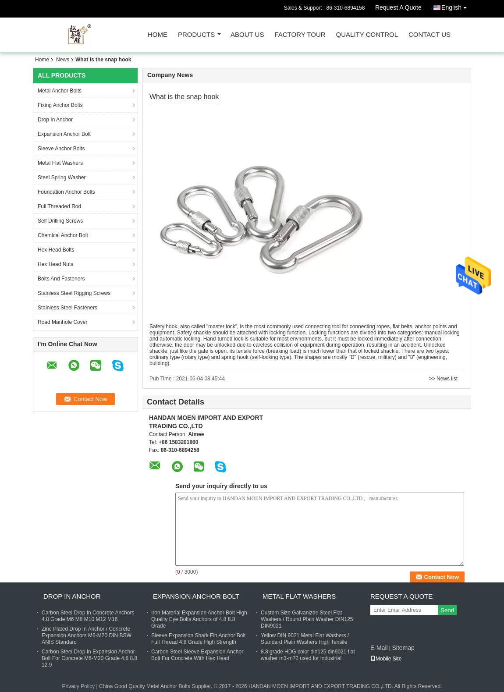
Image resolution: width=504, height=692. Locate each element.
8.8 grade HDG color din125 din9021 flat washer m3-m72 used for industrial (308, 655)
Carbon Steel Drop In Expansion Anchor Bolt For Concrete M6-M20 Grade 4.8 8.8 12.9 (89, 658)
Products (196, 35)
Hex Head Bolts (56, 250)
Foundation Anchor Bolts (66, 192)
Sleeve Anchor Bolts (61, 148)
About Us (247, 35)
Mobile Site (385, 659)
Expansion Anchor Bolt (64, 134)
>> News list (443, 379)
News (62, 60)
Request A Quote (398, 7)
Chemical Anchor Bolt (63, 235)
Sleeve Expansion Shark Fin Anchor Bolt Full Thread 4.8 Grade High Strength (198, 638)
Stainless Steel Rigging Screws (74, 293)
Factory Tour (299, 35)
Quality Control (367, 35)
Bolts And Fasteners (61, 279)
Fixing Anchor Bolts (60, 105)
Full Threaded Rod (59, 206)
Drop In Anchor (55, 120)
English (456, 6)
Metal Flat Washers (60, 163)
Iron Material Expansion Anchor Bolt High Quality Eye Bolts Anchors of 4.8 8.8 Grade (199, 619)
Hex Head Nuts (55, 264)
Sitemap (403, 647)
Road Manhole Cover (62, 322)
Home (157, 35)
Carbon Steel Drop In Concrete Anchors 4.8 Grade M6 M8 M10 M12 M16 (88, 616)
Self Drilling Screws (60, 221)
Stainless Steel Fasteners (67, 308)
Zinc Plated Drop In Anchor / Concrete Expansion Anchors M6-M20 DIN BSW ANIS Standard (86, 635)
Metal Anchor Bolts (60, 91)
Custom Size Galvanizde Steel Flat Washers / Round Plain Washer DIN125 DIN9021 (307, 619)
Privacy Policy (78, 686)
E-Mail (379, 647)
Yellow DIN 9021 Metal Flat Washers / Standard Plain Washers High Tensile (305, 638)
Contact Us (429, 35)
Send (447, 610)
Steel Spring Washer (62, 177)
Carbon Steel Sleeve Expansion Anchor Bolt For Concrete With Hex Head (197, 655)
